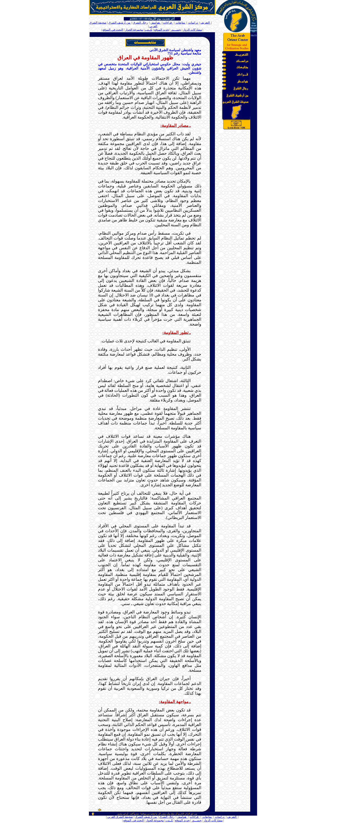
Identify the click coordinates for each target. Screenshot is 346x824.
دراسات (193, 22)
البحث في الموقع (113, 29)
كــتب (148, 29)
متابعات (180, 22)
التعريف (206, 22)
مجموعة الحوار (134, 29)
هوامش (155, 22)
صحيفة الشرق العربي (120, 816)
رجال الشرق (140, 22)
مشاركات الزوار (192, 29)
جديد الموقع (161, 29)
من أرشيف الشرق (119, 22)
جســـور (176, 29)
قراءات (168, 22)
